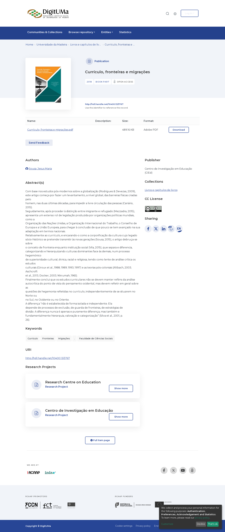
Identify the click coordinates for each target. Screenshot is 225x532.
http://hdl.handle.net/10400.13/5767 (104, 104)
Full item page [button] (100, 440)
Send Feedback (39, 142)
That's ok (213, 524)
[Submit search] (167, 13)
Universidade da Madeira (51, 44)
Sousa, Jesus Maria (40, 168)
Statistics (125, 32)
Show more (121, 388)
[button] (176, 13)
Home (29, 44)
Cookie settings (123, 525)
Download (179, 129)
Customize (167, 524)
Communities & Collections (44, 32)
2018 (89, 82)
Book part (102, 82)
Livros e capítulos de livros (86, 44)
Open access (125, 82)
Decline (201, 524)
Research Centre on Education (73, 382)
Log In (188, 13)
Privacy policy (143, 525)
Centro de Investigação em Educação (79, 410)
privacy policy (202, 517)
